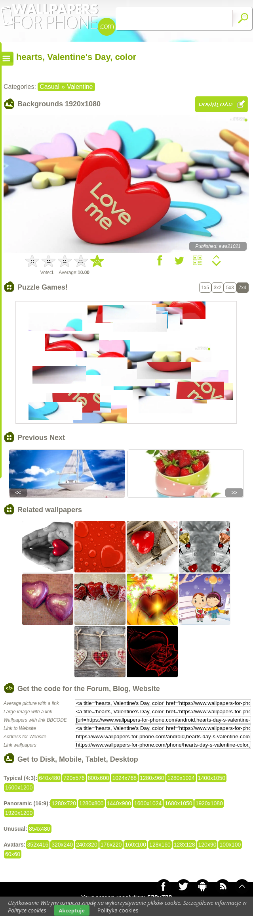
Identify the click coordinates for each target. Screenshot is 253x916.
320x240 (62, 844)
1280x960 (152, 778)
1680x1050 (178, 803)
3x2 (217, 287)
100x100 (230, 844)
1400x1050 (211, 778)
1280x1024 (181, 778)
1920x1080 (209, 803)
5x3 (230, 287)
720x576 (74, 778)
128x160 (160, 844)
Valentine (80, 86)
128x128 (184, 844)
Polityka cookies (118, 910)
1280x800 (91, 803)
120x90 (207, 844)
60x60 (12, 854)
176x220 (111, 844)
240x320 (86, 844)
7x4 (242, 287)
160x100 (135, 844)
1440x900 (119, 803)
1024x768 (124, 778)
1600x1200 (18, 787)
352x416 (38, 844)
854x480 (39, 829)
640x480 (49, 778)
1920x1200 (18, 813)
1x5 (205, 287)
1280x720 (63, 803)
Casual (49, 86)
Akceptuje (71, 910)
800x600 (98, 778)
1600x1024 (148, 803)
